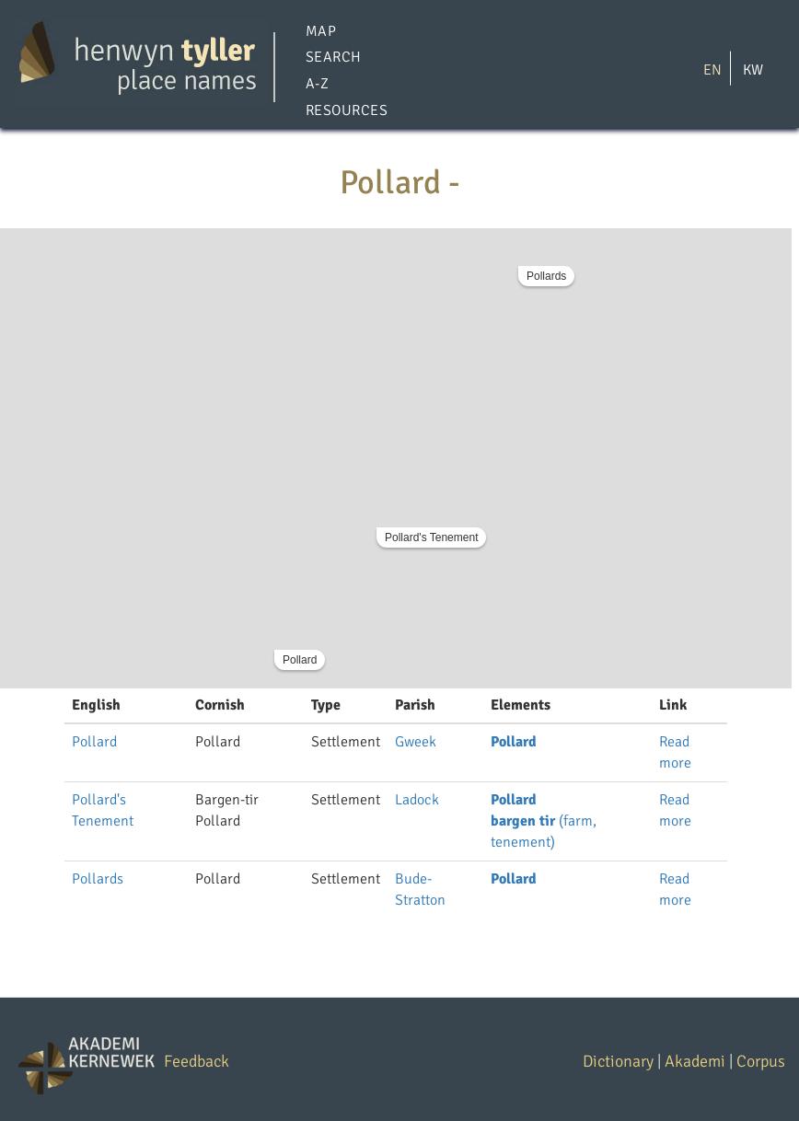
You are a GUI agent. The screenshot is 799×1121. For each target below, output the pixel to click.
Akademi (695, 1061)
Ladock (417, 800)
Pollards (546, 276)
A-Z (317, 84)
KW (753, 69)
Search (334, 58)
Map (321, 31)
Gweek (415, 742)
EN (712, 69)
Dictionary (618, 1061)
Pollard (300, 659)
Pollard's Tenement (431, 537)
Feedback (196, 1061)
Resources (347, 110)
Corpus (760, 1061)
